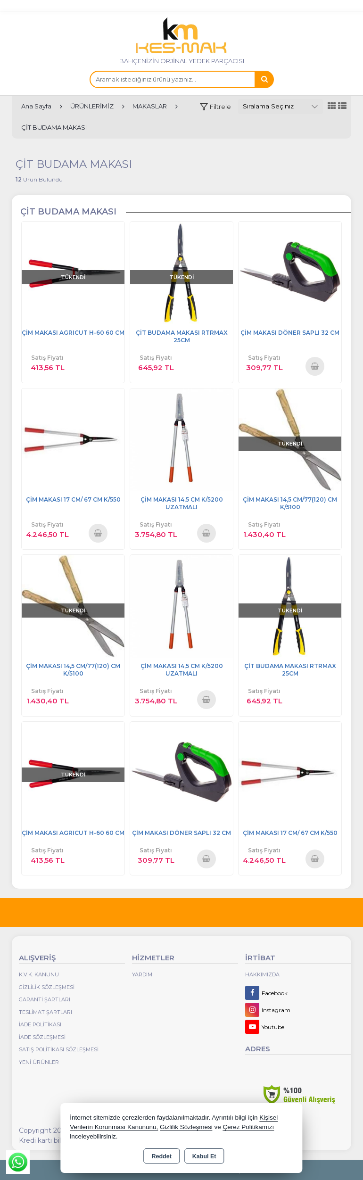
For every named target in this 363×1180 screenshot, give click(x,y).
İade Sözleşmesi (42, 1037)
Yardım (142, 974)
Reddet (161, 1156)
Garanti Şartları (44, 999)
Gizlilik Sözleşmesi (46, 987)
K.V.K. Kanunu (39, 974)
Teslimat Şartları (45, 1012)
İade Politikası (40, 1024)
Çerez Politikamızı (248, 1126)
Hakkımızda (262, 974)
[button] (215, 107)
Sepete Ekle (315, 366)
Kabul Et (204, 1156)
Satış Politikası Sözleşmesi (59, 1049)
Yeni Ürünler (39, 1062)
